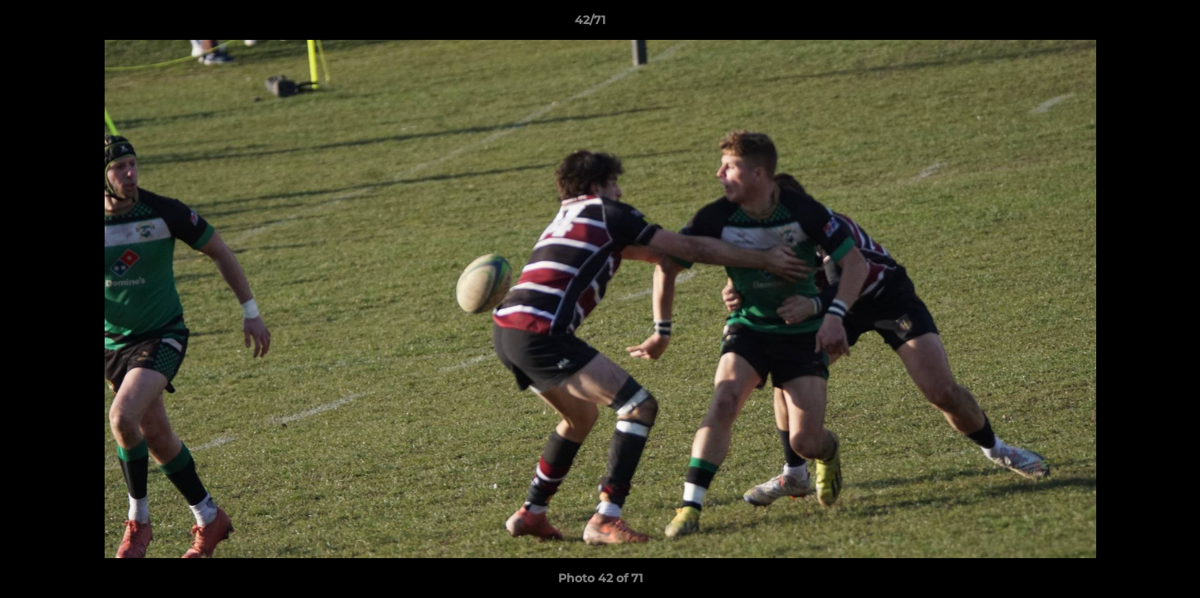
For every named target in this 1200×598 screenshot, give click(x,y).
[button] (1130, 24)
